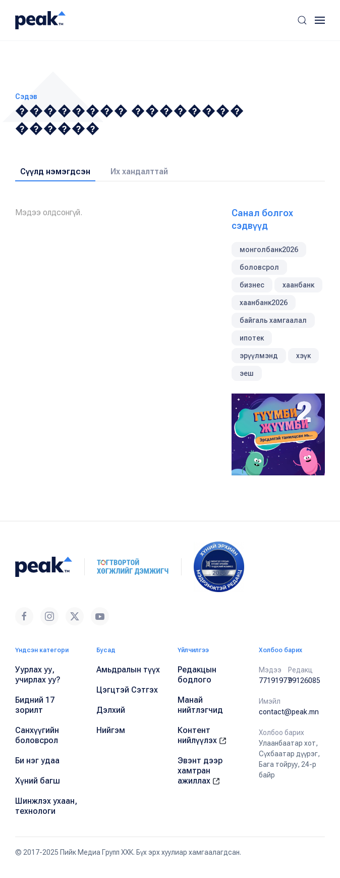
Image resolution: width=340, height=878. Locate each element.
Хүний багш (37, 781)
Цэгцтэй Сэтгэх (127, 690)
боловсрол (259, 267)
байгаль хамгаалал (273, 320)
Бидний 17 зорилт (34, 705)
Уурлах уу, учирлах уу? (38, 675)
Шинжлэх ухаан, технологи (46, 806)
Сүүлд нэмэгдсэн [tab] (55, 171)
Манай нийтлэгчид (200, 705)
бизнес (252, 285)
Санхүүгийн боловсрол (37, 735)
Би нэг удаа (37, 760)
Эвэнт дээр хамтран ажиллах (200, 771)
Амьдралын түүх (128, 669)
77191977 (275, 680)
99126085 (304, 680)
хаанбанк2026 (264, 303)
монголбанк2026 (269, 250)
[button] (302, 20)
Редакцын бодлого (197, 675)
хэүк (303, 356)
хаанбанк (298, 285)
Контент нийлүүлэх (202, 735)
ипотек (252, 338)
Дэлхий (110, 710)
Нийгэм (110, 730)
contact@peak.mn (289, 712)
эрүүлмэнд (259, 356)
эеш (247, 373)
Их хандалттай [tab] (139, 171)
